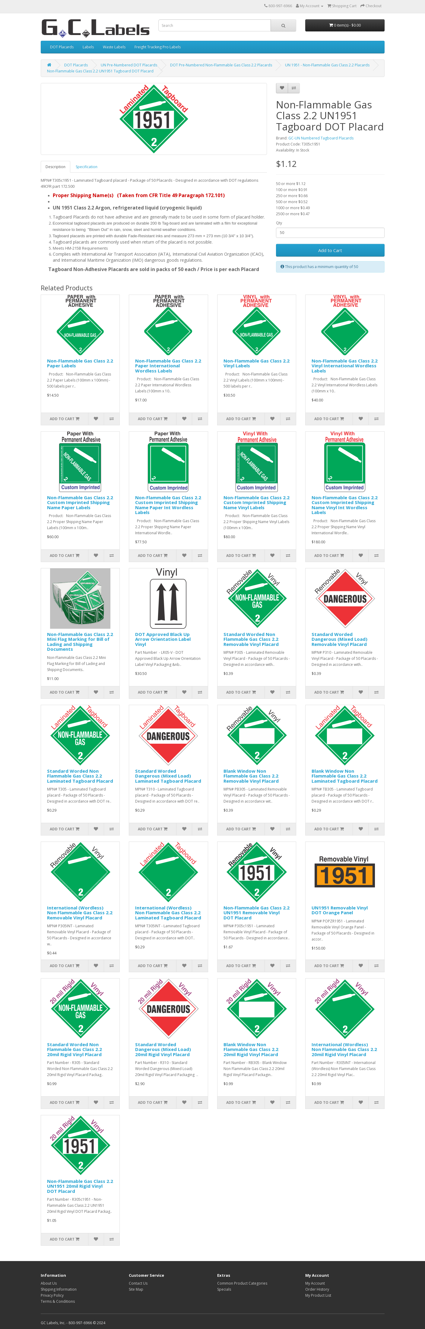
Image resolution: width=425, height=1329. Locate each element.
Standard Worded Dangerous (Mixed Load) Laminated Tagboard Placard (168, 776)
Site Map (136, 1289)
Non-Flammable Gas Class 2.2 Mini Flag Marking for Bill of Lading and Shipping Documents (80, 641)
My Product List (318, 1295)
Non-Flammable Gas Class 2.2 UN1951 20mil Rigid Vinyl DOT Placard (80, 1186)
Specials (224, 1289)
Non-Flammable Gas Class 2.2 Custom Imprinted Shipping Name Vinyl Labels (257, 502)
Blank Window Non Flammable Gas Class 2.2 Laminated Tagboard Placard (345, 776)
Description (55, 166)
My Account (315, 1283)
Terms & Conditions (58, 1301)
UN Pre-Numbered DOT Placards (129, 65)
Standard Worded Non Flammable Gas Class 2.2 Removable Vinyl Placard (251, 639)
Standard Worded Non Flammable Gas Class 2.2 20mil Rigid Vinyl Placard (74, 1049)
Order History (317, 1289)
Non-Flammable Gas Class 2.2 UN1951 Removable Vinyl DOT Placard (257, 913)
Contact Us (138, 1283)
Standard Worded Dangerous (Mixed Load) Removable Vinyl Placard (339, 639)
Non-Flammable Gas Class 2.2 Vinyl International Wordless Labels (345, 366)
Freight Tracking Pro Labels (158, 47)
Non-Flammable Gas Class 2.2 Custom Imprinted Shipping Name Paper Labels (80, 502)
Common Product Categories (242, 1283)
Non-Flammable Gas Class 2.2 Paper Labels (80, 363)
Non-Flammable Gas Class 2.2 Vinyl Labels (257, 363)
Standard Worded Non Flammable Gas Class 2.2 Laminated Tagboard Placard (80, 776)
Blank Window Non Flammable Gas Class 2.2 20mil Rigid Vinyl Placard (251, 1049)
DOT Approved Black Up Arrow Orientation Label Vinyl (163, 639)
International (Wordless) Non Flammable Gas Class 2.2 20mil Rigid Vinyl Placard (344, 1049)
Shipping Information (59, 1289)
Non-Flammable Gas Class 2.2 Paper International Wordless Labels (168, 366)
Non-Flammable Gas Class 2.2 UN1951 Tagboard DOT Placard (100, 71)
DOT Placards (62, 47)
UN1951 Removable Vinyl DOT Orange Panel (340, 910)
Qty (279, 222)
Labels (88, 47)
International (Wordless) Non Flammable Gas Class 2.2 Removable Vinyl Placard (80, 913)
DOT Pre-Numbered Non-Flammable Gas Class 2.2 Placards (221, 65)
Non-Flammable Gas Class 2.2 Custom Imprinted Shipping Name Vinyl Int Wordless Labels (345, 505)
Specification (86, 166)
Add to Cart (330, 250)
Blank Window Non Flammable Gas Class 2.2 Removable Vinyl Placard (251, 776)
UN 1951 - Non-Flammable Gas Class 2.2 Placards (327, 65)
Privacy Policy (52, 1295)
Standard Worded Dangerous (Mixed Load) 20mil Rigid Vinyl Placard (163, 1049)
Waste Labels (114, 47)
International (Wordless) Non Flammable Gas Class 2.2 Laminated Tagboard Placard (168, 913)
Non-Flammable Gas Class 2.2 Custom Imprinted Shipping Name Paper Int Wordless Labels (168, 505)
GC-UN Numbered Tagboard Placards (321, 138)
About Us (49, 1283)
